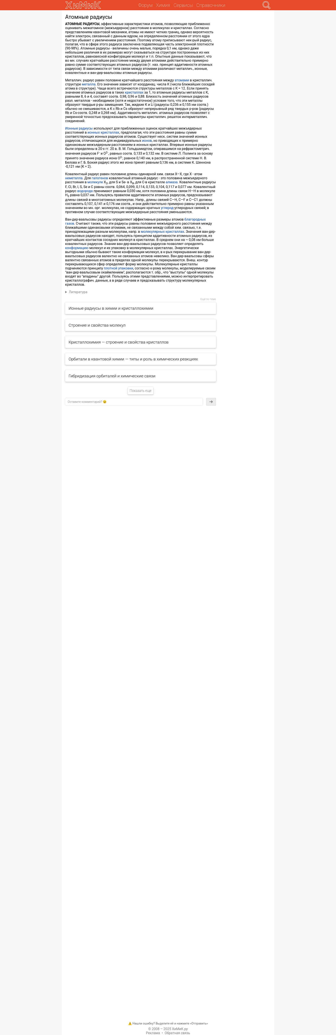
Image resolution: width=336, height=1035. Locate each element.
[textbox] (134, 402)
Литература (78, 292)
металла (89, 84)
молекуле (95, 182)
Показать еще (141, 391)
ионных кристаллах (103, 132)
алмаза (171, 182)
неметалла (73, 178)
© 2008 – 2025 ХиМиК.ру (168, 1029)
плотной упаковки (118, 268)
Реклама (153, 1033)
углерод (167, 208)
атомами (182, 80)
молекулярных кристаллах (162, 232)
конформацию (76, 248)
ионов (147, 141)
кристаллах (134, 92)
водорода (85, 191)
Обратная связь (177, 1033)
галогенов (100, 178)
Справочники (210, 5)
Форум (145, 5)
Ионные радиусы (79, 128)
